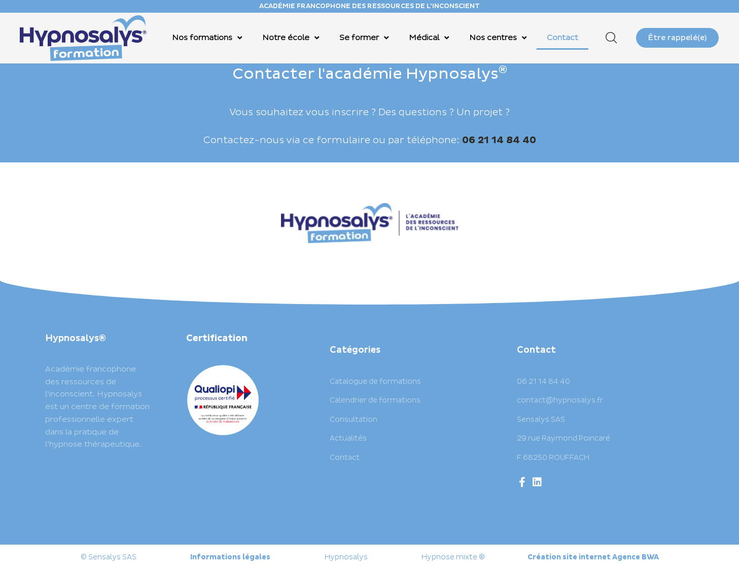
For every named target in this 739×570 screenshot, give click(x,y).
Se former (364, 38)
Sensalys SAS (541, 419)
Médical (429, 38)
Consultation (353, 419)
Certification (217, 338)
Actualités (348, 438)
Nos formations (207, 38)
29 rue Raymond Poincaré (563, 438)
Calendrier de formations (375, 400)
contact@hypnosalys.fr (560, 400)
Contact (562, 38)
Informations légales (230, 557)
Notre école (290, 38)
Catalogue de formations (375, 381)
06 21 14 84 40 (543, 381)
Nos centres (497, 38)
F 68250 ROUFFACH (553, 457)
